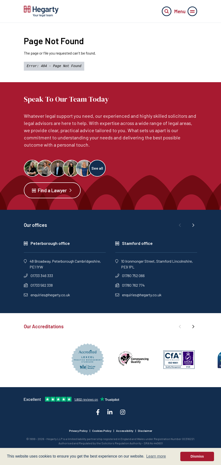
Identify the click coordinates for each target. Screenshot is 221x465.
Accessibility (124, 430)
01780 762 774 (130, 285)
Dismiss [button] (197, 456)
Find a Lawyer (52, 190)
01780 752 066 (130, 275)
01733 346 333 (38, 275)
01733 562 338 (38, 285)
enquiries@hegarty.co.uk (47, 294)
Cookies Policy (101, 430)
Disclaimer (145, 430)
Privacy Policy (78, 430)
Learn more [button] (156, 456)
